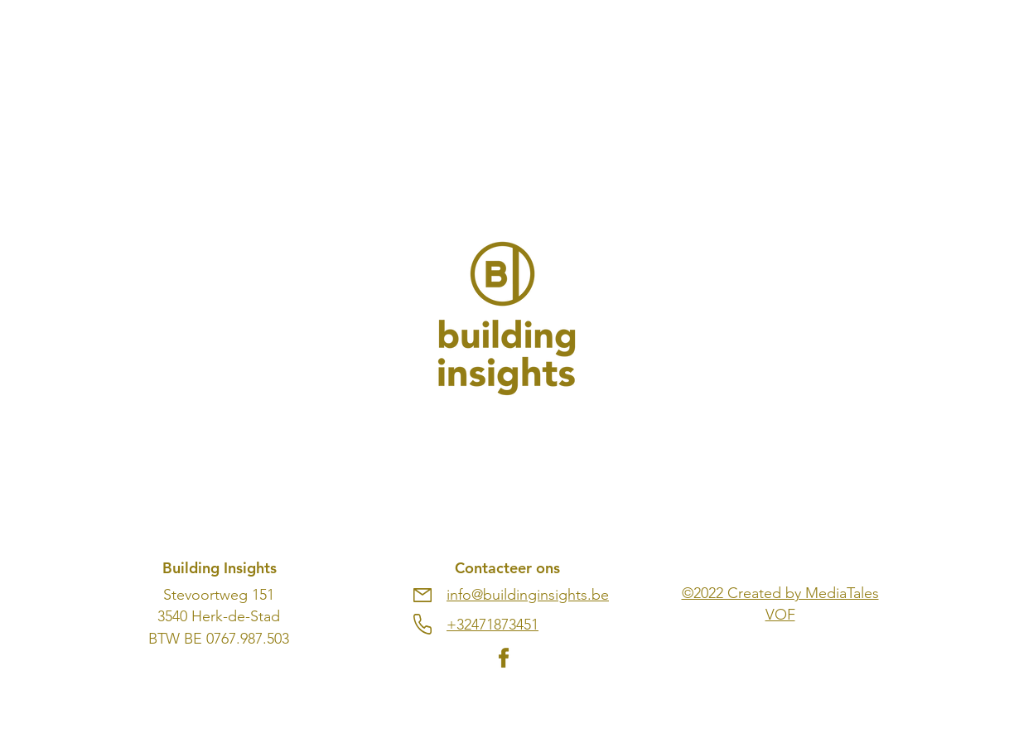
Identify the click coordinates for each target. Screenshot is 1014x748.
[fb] (503, 657)
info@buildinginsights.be (528, 595)
